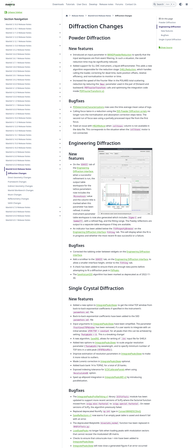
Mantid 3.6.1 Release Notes (18, 58)
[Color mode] (180, 4)
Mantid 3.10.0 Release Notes (18, 24)
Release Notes (65, 15)
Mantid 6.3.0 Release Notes (18, 156)
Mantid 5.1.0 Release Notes (18, 101)
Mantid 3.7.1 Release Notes (18, 62)
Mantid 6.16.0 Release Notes (18, 147)
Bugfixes (165, 35)
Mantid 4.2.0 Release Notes (18, 92)
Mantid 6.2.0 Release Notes (18, 152)
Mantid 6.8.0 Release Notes (18, 211)
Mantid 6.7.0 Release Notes (18, 207)
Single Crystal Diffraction (170, 39)
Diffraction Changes (17, 173)
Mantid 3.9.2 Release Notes (18, 79)
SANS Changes (14, 203)
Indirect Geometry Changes (20, 186)
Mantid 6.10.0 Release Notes (18, 118)
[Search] (164, 4)
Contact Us (130, 4)
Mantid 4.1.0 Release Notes (18, 88)
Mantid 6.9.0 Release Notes (18, 215)
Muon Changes (14, 194)
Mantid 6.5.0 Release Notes (18, 164)
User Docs (82, 4)
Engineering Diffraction (170, 26)
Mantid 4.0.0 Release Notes (18, 84)
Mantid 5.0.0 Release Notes (18, 96)
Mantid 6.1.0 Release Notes (18, 113)
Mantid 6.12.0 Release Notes (18, 126)
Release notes (106, 4)
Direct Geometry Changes (19, 177)
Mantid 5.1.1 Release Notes (18, 105)
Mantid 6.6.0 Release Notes (18, 169)
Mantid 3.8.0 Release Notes (18, 67)
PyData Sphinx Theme (170, 441)
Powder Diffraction (167, 22)
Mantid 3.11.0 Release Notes (18, 32)
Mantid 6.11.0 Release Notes (18, 122)
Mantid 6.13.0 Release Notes (18, 130)
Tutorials (70, 4)
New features (167, 31)
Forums (119, 4)
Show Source (165, 47)
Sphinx (22, 444)
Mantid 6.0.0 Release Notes (18, 109)
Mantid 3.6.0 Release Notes (18, 54)
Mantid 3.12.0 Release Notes (18, 37)
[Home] (54, 15)
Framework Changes (17, 181)
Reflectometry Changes (18, 198)
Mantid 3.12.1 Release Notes (18, 41)
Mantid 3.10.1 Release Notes (18, 28)
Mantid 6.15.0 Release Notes (18, 143)
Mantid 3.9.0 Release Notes (18, 71)
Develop (93, 4)
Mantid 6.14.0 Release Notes (18, 139)
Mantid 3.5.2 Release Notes (18, 49)
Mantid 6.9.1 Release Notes (18, 220)
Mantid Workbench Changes (20, 190)
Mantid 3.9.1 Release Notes (18, 75)
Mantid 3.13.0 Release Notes (18, 45)
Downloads (58, 4)
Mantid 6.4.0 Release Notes (18, 160)
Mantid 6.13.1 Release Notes (18, 135)
